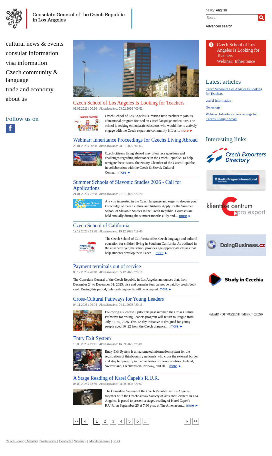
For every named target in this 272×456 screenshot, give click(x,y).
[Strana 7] (146, 421)
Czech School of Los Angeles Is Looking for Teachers (128, 103)
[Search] (261, 17)
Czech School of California (101, 225)
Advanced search (219, 26)
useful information (218, 101)
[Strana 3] (113, 421)
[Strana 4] (121, 421)
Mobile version (99, 441)
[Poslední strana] (195, 421)
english (221, 10)
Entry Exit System (92, 338)
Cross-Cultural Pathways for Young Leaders (118, 299)
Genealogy (213, 107)
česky (210, 10)
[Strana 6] (137, 421)
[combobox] (232, 17)
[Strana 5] (129, 421)
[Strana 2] (105, 421)
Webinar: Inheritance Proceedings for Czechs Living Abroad (135, 140)
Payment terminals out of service (107, 266)
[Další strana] (187, 421)
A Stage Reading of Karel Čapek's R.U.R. (116, 378)
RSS (116, 441)
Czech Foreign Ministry (22, 441)
